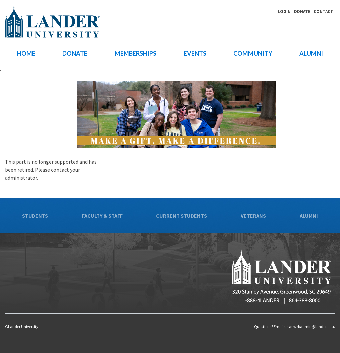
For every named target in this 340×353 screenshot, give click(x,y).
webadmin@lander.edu (313, 326)
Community (252, 53)
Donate (302, 11)
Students (35, 215)
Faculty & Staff (102, 215)
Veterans (253, 215)
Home (26, 53)
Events (195, 53)
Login (284, 11)
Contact (323, 11)
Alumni (311, 53)
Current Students (181, 215)
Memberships (135, 53)
